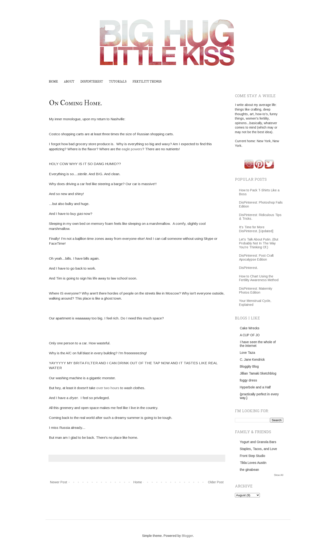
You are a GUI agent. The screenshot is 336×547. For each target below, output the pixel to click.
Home (137, 482)
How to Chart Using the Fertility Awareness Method (259, 278)
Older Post (216, 482)
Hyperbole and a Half (255, 387)
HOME (53, 82)
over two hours (107, 388)
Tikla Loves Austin (253, 463)
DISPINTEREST (91, 82)
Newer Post (58, 482)
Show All (278, 475)
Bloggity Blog (249, 366)
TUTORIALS (117, 82)
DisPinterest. (248, 268)
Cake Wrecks (249, 328)
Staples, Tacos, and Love (258, 449)
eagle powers (132, 149)
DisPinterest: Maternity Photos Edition (255, 290)
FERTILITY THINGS (147, 82)
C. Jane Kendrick (252, 359)
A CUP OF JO (250, 335)
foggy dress (248, 380)
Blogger (187, 536)
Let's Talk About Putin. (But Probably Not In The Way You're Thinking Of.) (258, 243)
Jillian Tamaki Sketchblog (258, 373)
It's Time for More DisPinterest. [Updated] (256, 229)
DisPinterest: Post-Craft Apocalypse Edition (256, 257)
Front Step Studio (252, 456)
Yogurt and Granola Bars (258, 442)
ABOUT (69, 82)
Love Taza (247, 353)
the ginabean (249, 470)
